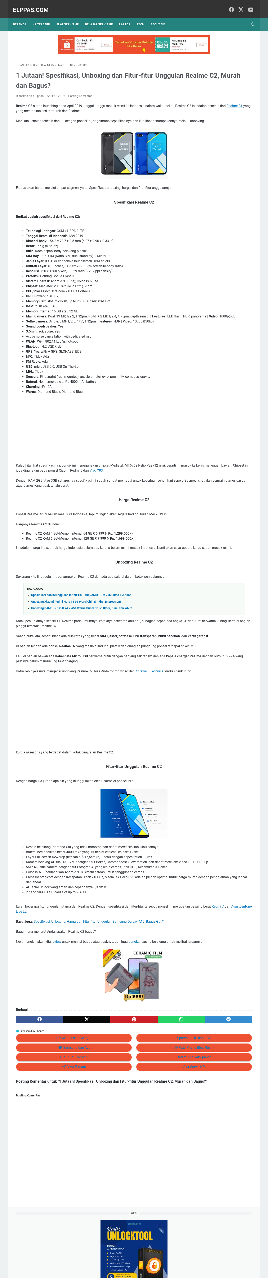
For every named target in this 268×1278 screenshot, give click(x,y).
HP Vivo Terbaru (54, 1108)
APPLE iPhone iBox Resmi (136, 1088)
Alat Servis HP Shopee (209, 244)
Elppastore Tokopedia (209, 237)
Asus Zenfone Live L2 (90, 947)
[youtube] (249, 5)
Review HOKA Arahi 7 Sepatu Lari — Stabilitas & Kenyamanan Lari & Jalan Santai (221, 128)
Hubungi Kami (158, 1263)
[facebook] (230, 5)
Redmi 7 (60, 947)
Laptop (127, 17)
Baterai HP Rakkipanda (135, 1098)
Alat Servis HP (70, 17)
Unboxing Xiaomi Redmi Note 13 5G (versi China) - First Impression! (76, 617)
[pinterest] (95, 1060)
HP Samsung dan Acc (54, 1088)
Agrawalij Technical (149, 697)
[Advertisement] (95, 434)
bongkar (135, 978)
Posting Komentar (80, 91)
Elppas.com (34, 5)
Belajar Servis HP (102, 17)
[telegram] (158, 1060)
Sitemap (127, 1263)
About (141, 1263)
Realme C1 (85, 107)
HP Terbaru (44, 17)
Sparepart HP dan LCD (136, 1079)
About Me (160, 17)
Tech (143, 17)
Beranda (22, 17)
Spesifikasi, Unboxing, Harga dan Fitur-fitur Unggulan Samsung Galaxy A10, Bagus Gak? (99, 957)
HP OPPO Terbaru (54, 1098)
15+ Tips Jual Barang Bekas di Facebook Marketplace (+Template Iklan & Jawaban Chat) (219, 145)
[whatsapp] (127, 1060)
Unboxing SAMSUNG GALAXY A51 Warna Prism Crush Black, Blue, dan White (81, 624)
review (56, 978)
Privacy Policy (109, 1263)
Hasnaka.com (155, 1271)
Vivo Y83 (22, 481)
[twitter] (240, 5)
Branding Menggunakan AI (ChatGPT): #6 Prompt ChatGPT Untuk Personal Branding (221, 162)
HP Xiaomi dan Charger (54, 1079)
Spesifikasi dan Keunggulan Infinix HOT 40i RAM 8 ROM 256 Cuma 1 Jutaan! (81, 611)
